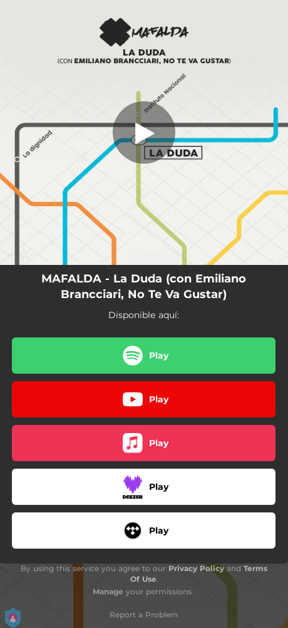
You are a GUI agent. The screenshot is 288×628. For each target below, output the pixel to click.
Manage (108, 591)
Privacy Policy (196, 568)
